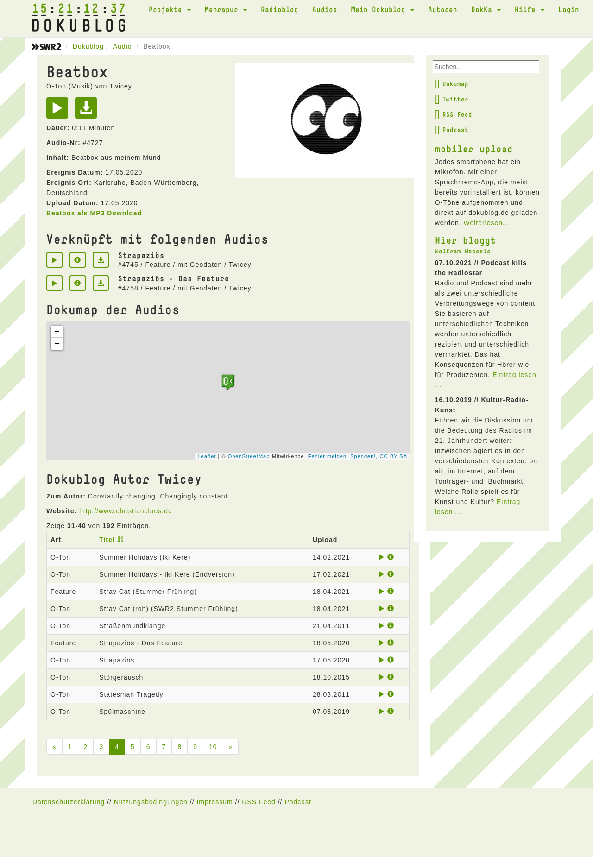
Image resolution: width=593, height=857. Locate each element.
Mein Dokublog (382, 9)
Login (568, 9)
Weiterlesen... (486, 223)
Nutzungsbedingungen (151, 802)
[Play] (59, 111)
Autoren (442, 9)
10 (213, 746)
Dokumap (451, 84)
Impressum (214, 802)
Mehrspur (226, 9)
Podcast (451, 129)
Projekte (170, 9)
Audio (122, 46)
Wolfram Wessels (463, 251)
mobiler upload (474, 148)
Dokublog (88, 46)
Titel (107, 539)
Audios (324, 9)
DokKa (486, 9)
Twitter (451, 99)
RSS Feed (453, 114)
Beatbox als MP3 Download (94, 213)
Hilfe (529, 9)
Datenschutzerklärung (68, 802)
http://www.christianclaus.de (125, 511)
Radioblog (279, 9)
